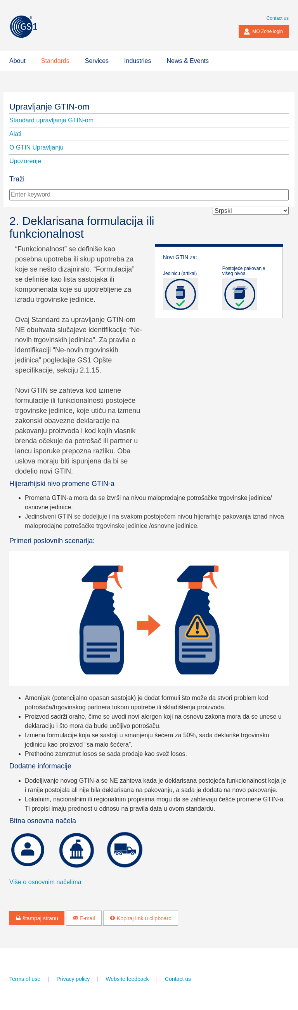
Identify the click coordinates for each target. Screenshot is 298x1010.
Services (97, 60)
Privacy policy (73, 979)
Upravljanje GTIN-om (49, 106)
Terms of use (24, 979)
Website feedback (127, 979)
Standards (55, 60)
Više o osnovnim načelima (45, 882)
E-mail (84, 918)
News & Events (187, 60)
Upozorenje (25, 161)
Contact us (278, 18)
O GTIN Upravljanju (36, 147)
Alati (15, 134)
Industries (137, 60)
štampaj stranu (37, 918)
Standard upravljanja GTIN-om (51, 120)
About (17, 60)
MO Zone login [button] (263, 31)
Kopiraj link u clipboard (141, 918)
